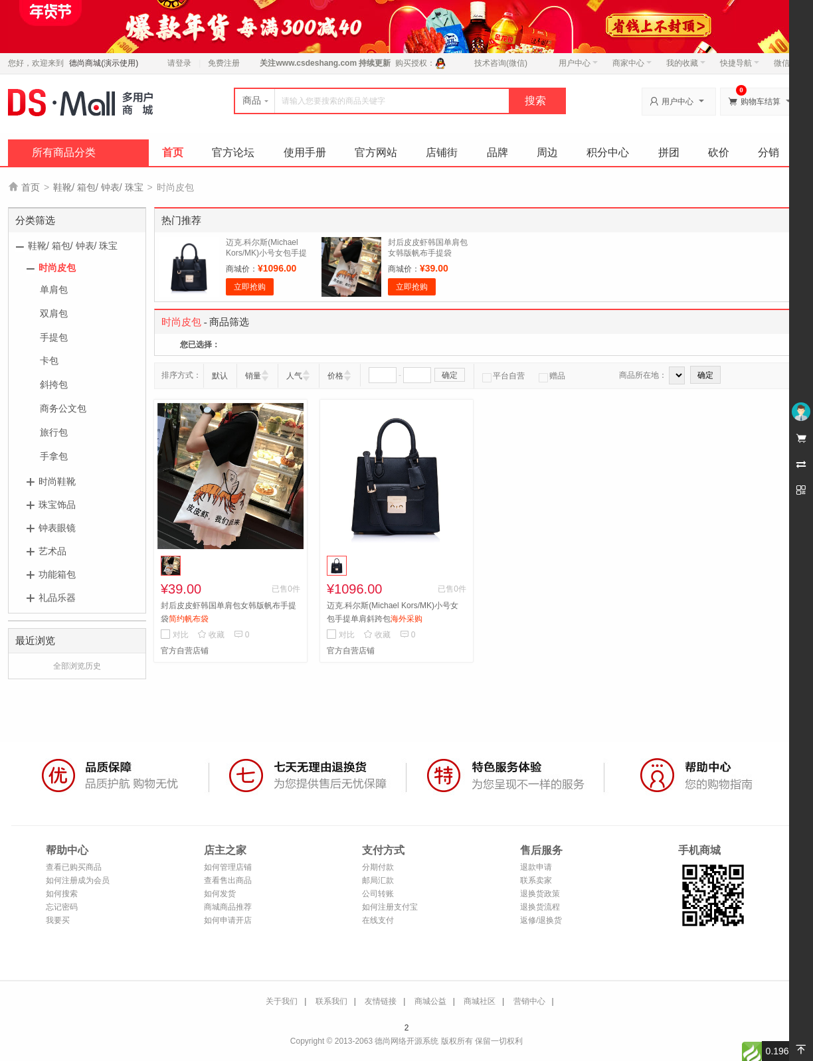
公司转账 (378, 893)
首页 (172, 152)
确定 (450, 375)
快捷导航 (739, 63)
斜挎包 (54, 384)
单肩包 (54, 289)
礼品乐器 (57, 597)
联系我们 (331, 1001)
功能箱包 (57, 574)
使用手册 (305, 152)
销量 (253, 375)
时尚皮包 (57, 267)
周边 (547, 152)
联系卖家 (536, 880)
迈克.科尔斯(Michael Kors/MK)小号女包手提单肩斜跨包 (266, 253)
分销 (768, 152)
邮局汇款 (378, 880)
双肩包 (54, 313)
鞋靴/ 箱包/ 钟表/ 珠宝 (98, 187)
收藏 (211, 634)
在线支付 (378, 920)
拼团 (668, 152)
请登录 (179, 63)
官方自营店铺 (185, 650)
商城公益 (430, 1001)
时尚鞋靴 (57, 481)
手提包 (54, 337)
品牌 (497, 152)
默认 (220, 375)
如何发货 (220, 893)
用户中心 (578, 63)
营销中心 (529, 1001)
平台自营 (503, 375)
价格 (335, 375)
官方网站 (376, 152)
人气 (294, 375)
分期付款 (378, 867)
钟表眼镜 (57, 528)
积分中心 (608, 152)
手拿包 (54, 456)
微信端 (786, 63)
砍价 (718, 152)
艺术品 (52, 551)
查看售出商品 (228, 880)
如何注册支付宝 (390, 907)
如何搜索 (62, 893)
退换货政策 (540, 893)
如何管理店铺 (228, 867)
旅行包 (54, 432)
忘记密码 (62, 907)
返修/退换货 (541, 920)
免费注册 (224, 63)
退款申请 (536, 867)
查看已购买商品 (74, 867)
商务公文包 (63, 408)
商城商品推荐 (228, 907)
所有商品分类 (64, 152)
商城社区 (480, 1001)
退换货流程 (540, 907)
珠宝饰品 (57, 504)
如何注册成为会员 (78, 880)
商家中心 (632, 63)
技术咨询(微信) (500, 63)
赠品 (552, 375)
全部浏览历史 (77, 666)
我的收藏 (685, 63)
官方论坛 (233, 152)
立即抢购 (250, 286)
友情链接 (381, 1001)
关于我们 (282, 1001)
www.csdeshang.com (316, 63)
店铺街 (442, 152)
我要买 (58, 920)
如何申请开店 (228, 920)
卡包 (49, 360)
